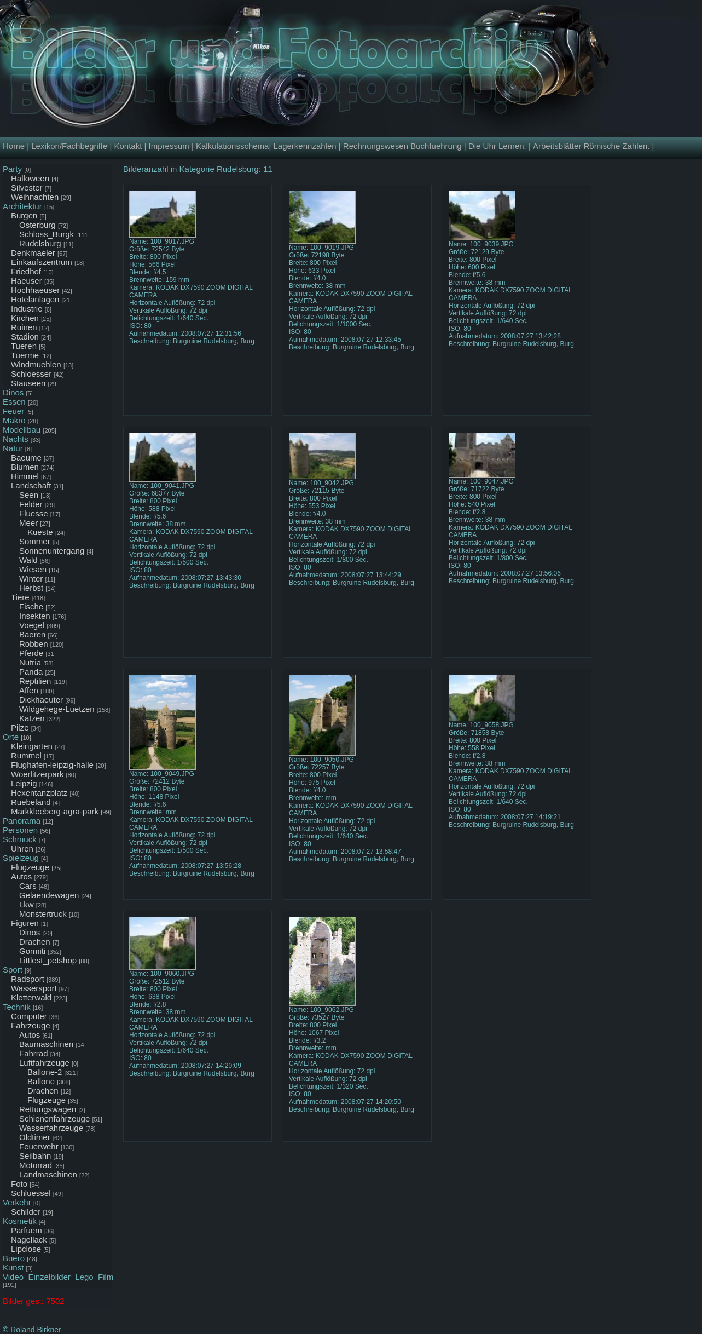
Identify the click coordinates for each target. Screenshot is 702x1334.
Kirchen (25, 318)
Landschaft (31, 485)
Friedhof (26, 271)
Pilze (20, 727)
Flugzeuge (30, 867)
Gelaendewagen (49, 895)
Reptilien (35, 681)
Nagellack (29, 1239)
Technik (17, 1006)
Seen (28, 494)
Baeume (26, 457)
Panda (31, 671)
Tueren (24, 345)
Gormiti (32, 951)
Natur (13, 448)
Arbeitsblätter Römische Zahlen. (591, 146)
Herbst (31, 588)
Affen (28, 690)
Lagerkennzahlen (304, 146)
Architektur (22, 206)
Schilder (25, 1211)
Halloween (30, 178)
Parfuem (26, 1230)
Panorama (21, 820)
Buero (14, 1258)
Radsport (27, 979)
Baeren (32, 634)
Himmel (25, 476)
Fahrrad (33, 1053)
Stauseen (28, 383)
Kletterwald (31, 997)
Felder (31, 504)
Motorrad (35, 1165)
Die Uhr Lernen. (497, 146)
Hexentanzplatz (39, 792)
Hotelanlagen (35, 299)
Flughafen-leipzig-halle (52, 764)
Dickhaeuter (41, 699)
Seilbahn (35, 1155)
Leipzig (24, 783)
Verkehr (17, 1202)
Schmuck (20, 839)
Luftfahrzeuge (44, 1062)
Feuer (13, 411)
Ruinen (24, 327)
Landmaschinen (48, 1174)
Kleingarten (32, 746)
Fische (31, 606)
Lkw (26, 904)
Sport (12, 969)
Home (14, 146)
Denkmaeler (33, 252)
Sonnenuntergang (51, 550)
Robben (33, 643)
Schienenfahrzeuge (54, 1118)
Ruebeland (31, 802)
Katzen (32, 718)
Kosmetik (20, 1221)
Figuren (25, 923)
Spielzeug (21, 858)
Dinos (13, 392)
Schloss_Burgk (46, 234)
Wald (28, 560)
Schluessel (31, 1193)
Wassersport (34, 988)
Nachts (15, 439)
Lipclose (26, 1249)
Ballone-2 (44, 1072)
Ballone (41, 1081)
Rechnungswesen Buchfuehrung (402, 146)
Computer (29, 1016)
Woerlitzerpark (37, 774)
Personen (20, 830)
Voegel (31, 625)
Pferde (31, 653)
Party (12, 169)
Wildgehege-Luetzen (57, 709)
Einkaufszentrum (41, 262)
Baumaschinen (46, 1044)
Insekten (34, 615)
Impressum (169, 146)
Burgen (24, 215)
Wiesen (33, 569)
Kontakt (128, 146)
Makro (14, 420)
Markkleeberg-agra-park (54, 811)
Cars (28, 885)
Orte (11, 736)
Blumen (25, 467)
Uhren (22, 848)
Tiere (20, 597)
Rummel (26, 755)
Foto (19, 1183)
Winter (31, 578)
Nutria (30, 662)
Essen (14, 401)
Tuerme (25, 355)
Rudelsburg (40, 243)
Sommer (34, 541)
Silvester (27, 187)
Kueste (40, 532)
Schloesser (31, 373)
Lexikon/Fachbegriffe (69, 146)
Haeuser (26, 280)
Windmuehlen (36, 364)
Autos (21, 876)
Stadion (25, 336)
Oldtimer (34, 1137)
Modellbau (21, 429)
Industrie (27, 308)
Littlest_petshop (48, 960)
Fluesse (33, 513)
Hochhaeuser (35, 290)
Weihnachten (35, 197)
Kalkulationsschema (232, 146)
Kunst (13, 1267)
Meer (28, 522)
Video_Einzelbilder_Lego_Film (58, 1276)
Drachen (34, 941)
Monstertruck (43, 913)
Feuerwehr (39, 1146)
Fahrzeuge (30, 1025)
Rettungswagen (47, 1109)
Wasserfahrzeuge (51, 1127)
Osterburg (37, 224)
